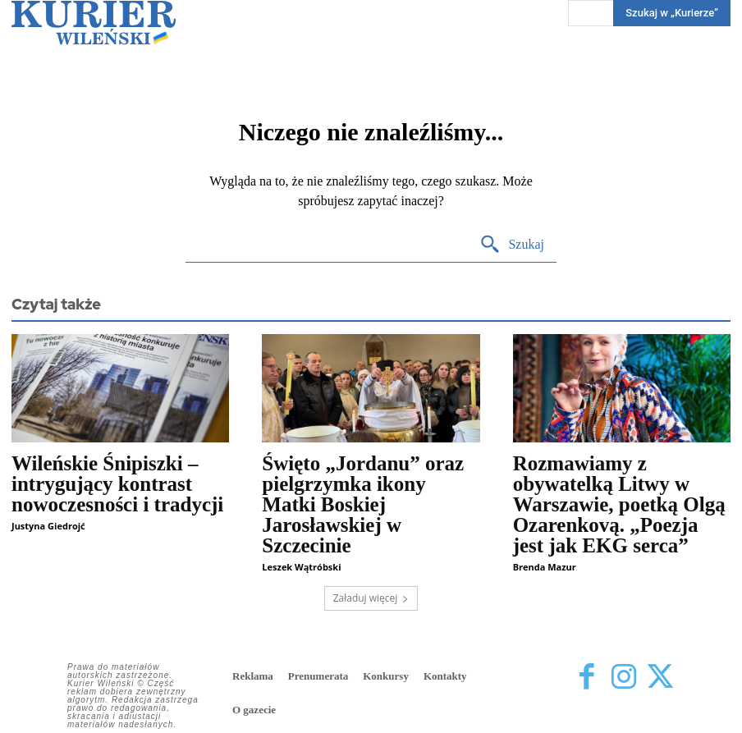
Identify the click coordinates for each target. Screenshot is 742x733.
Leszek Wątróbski (301, 567)
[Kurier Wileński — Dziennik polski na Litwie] (93, 22)
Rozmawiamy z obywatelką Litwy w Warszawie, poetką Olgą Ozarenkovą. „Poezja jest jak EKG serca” (619, 504)
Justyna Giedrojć (48, 526)
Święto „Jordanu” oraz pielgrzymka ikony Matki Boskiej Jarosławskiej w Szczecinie (363, 504)
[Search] (511, 245)
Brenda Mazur (544, 567)
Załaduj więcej (371, 598)
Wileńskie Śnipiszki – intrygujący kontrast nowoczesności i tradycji (117, 483)
